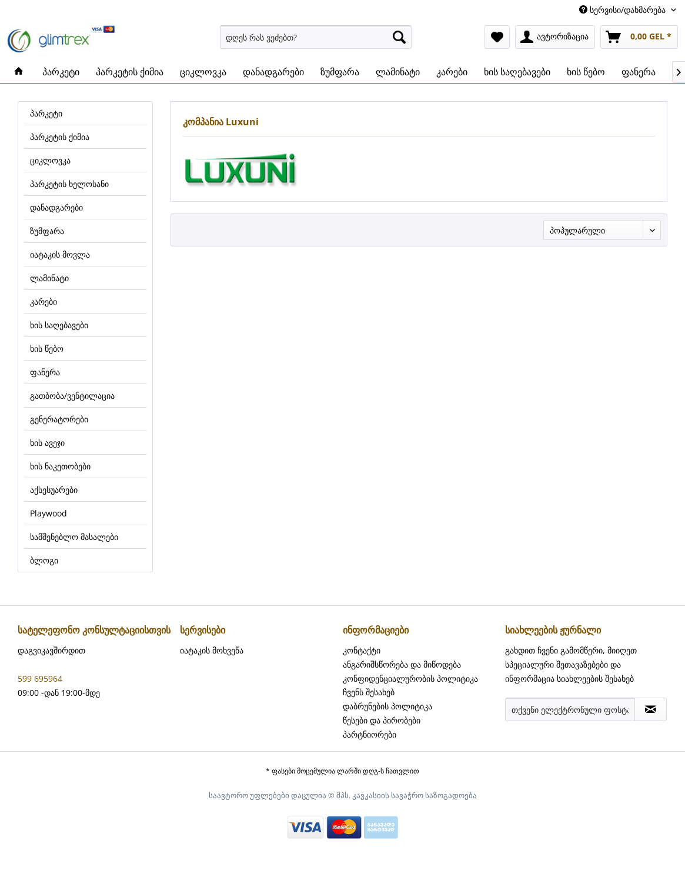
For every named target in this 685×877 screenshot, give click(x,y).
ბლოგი (44, 560)
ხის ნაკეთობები (60, 466)
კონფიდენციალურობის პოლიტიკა (410, 678)
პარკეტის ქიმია (59, 136)
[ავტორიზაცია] (555, 37)
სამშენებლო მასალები (74, 536)
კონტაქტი (361, 650)
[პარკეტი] (61, 72)
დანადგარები (56, 207)
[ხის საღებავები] (517, 72)
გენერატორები (59, 419)
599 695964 (40, 678)
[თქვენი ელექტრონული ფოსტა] (570, 709)
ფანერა (45, 372)
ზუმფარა (47, 230)
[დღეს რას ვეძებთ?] (316, 37)
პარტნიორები (369, 734)
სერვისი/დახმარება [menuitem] (623, 9)
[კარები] (452, 72)
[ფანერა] (638, 72)
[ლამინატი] (397, 72)
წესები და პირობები (381, 720)
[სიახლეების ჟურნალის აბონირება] (650, 709)
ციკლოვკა (50, 160)
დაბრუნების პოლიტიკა (387, 706)
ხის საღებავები (59, 325)
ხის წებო (47, 348)
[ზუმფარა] (339, 72)
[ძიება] (399, 37)
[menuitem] (316, 37)
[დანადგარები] (273, 72)
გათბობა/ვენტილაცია (72, 395)
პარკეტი (46, 113)
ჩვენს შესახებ (369, 692)
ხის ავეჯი (47, 442)
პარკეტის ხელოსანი (69, 183)
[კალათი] (639, 37)
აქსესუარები (54, 489)
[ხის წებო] (586, 72)
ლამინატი (49, 278)
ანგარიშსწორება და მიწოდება (402, 664)
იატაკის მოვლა (60, 254)
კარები (43, 301)
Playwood (48, 513)
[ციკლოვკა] (203, 72)
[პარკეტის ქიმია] (130, 72)
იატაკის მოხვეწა (211, 650)
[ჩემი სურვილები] (497, 37)
